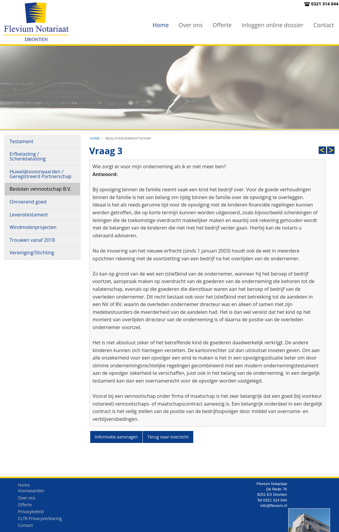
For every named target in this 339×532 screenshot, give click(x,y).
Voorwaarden (31, 492)
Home (161, 25)
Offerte (222, 25)
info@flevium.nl (273, 507)
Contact (323, 25)
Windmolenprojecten (33, 227)
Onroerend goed (28, 201)
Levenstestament (29, 214)
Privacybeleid (31, 513)
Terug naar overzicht (168, 437)
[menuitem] (161, 25)
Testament (21, 141)
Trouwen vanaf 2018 (32, 240)
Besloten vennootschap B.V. (40, 189)
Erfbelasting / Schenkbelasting (28, 156)
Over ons (191, 25)
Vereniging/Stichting (32, 252)
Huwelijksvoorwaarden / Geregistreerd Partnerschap (40, 174)
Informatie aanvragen (116, 437)
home (95, 138)
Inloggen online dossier (272, 25)
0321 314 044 (324, 4)
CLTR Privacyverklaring (40, 520)
